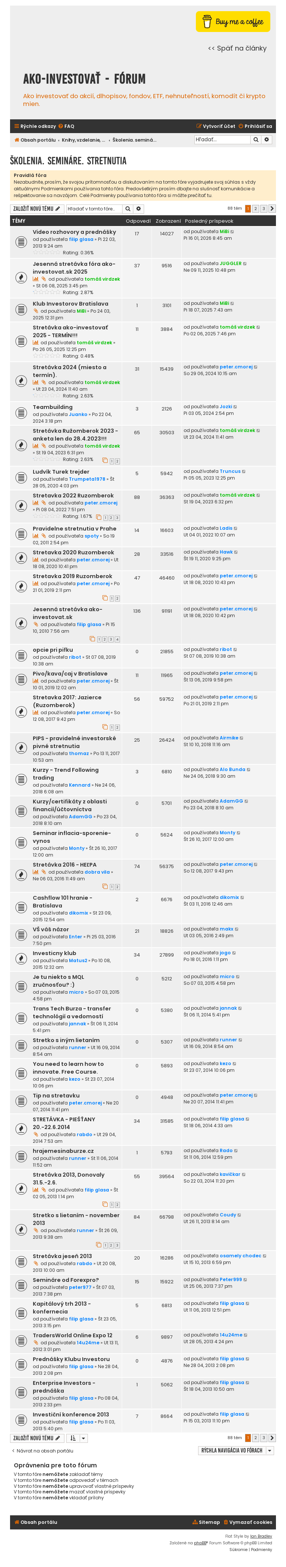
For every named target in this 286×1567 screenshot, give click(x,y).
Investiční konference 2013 (71, 1414)
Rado (226, 1150)
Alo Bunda (232, 769)
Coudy (228, 1215)
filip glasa (81, 239)
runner (77, 1047)
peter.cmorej (236, 367)
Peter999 (231, 1279)
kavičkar (230, 1174)
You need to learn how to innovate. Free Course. (68, 1068)
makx (226, 929)
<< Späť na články (237, 48)
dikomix (78, 913)
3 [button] (264, 209)
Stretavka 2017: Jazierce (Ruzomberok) (67, 701)
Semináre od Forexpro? (66, 1280)
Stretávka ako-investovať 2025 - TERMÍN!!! (70, 331)
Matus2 (78, 960)
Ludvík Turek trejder (61, 471)
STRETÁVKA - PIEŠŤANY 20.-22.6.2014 (64, 1123)
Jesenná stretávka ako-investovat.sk (67, 613)
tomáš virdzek (102, 279)
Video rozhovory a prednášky (74, 232)
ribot (75, 657)
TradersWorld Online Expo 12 (72, 1335)
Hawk (226, 552)
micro (76, 992)
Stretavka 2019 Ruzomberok (72, 576)
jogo (225, 952)
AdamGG (80, 816)
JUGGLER (231, 263)
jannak (77, 1024)
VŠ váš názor (51, 929)
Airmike (229, 738)
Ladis (226, 528)
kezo (74, 1079)
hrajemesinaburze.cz (63, 1151)
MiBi (224, 231)
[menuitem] (66, 127)
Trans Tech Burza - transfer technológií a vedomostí (72, 1012)
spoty (92, 536)
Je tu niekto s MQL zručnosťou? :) (58, 981)
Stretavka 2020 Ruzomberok (73, 552)
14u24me (88, 1342)
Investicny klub (54, 953)
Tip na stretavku (56, 1095)
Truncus (230, 471)
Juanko (78, 414)
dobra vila (97, 872)
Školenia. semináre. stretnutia (68, 161)
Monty (77, 848)
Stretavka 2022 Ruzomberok (73, 495)
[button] (272, 208)
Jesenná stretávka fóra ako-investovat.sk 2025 (74, 267)
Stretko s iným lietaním (66, 1040)
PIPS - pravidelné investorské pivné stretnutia (74, 742)
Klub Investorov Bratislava (70, 303)
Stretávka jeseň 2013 (62, 1256)
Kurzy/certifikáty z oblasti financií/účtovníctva (70, 805)
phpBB (200, 1543)
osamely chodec (240, 1255)
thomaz (79, 753)
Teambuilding (53, 407)
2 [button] (255, 209)
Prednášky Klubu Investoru (71, 1359)
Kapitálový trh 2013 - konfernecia (62, 1307)
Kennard (79, 785)
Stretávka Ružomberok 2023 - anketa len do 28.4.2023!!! (75, 434)
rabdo (84, 1134)
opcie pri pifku (53, 650)
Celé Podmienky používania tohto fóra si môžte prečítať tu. (146, 195)
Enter (75, 937)
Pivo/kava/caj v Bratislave (70, 673)
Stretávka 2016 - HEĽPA (64, 864)
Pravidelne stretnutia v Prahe (75, 528)
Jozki (226, 406)
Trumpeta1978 (87, 479)
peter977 (80, 1287)
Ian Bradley (261, 1536)
